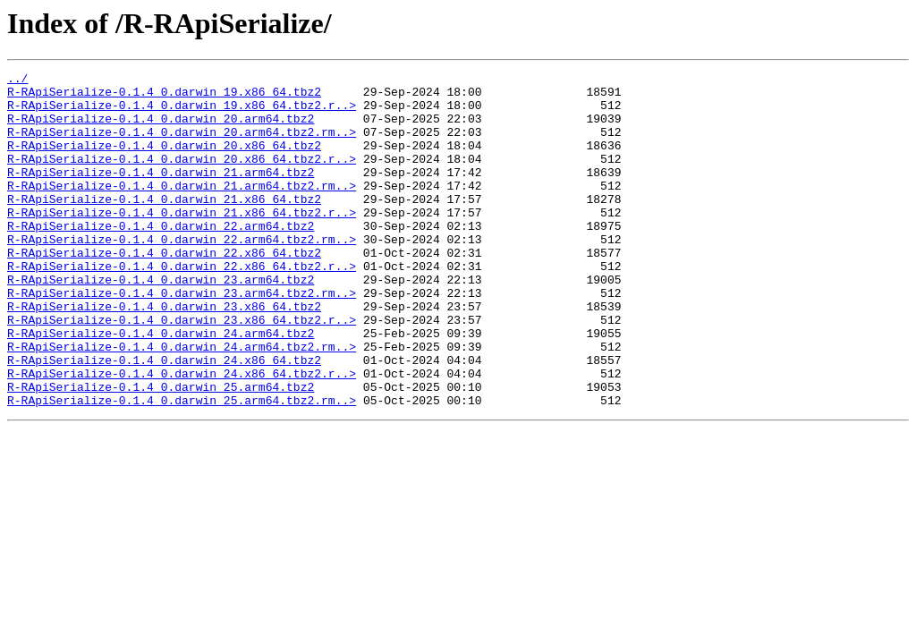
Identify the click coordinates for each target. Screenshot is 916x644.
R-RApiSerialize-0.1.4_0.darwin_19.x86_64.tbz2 (164, 97)
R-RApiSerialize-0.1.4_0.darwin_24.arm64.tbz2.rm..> (181, 402)
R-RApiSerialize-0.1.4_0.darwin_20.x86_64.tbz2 (164, 161)
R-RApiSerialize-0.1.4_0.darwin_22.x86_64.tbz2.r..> (181, 306)
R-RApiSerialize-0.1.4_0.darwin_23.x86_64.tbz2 (164, 354)
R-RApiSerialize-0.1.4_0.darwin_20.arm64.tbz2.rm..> (181, 145)
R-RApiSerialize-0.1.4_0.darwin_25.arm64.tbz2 (160, 451)
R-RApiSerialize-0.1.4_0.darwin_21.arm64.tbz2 (160, 193)
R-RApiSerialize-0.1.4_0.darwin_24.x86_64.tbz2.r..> (181, 435)
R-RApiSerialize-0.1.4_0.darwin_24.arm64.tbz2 (160, 386)
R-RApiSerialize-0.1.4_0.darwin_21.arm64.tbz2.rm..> (181, 209)
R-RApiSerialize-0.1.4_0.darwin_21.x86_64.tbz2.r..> (181, 241)
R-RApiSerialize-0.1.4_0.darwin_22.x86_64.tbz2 (164, 290)
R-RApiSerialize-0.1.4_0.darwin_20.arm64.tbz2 (160, 129)
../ (17, 80)
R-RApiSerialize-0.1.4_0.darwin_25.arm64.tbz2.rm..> (181, 467)
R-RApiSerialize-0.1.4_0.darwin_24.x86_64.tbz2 (164, 419)
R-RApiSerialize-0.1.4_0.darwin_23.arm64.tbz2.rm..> (181, 338)
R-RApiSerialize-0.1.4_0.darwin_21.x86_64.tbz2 (164, 225)
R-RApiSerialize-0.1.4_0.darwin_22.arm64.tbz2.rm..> (181, 274)
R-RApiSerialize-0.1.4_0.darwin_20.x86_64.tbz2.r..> (181, 177)
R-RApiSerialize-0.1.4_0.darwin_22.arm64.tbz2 (160, 258)
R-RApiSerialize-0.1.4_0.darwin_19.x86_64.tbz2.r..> (181, 113)
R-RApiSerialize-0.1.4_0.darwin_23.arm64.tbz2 (160, 322)
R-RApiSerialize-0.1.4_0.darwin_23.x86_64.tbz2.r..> (181, 370)
